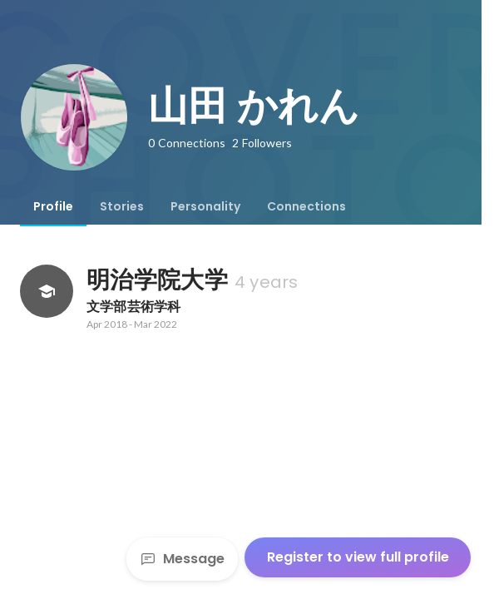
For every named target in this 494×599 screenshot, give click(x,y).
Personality (205, 206)
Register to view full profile (358, 557)
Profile (53, 206)
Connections (306, 206)
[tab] (53, 206)
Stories (122, 206)
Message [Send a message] (182, 558)
